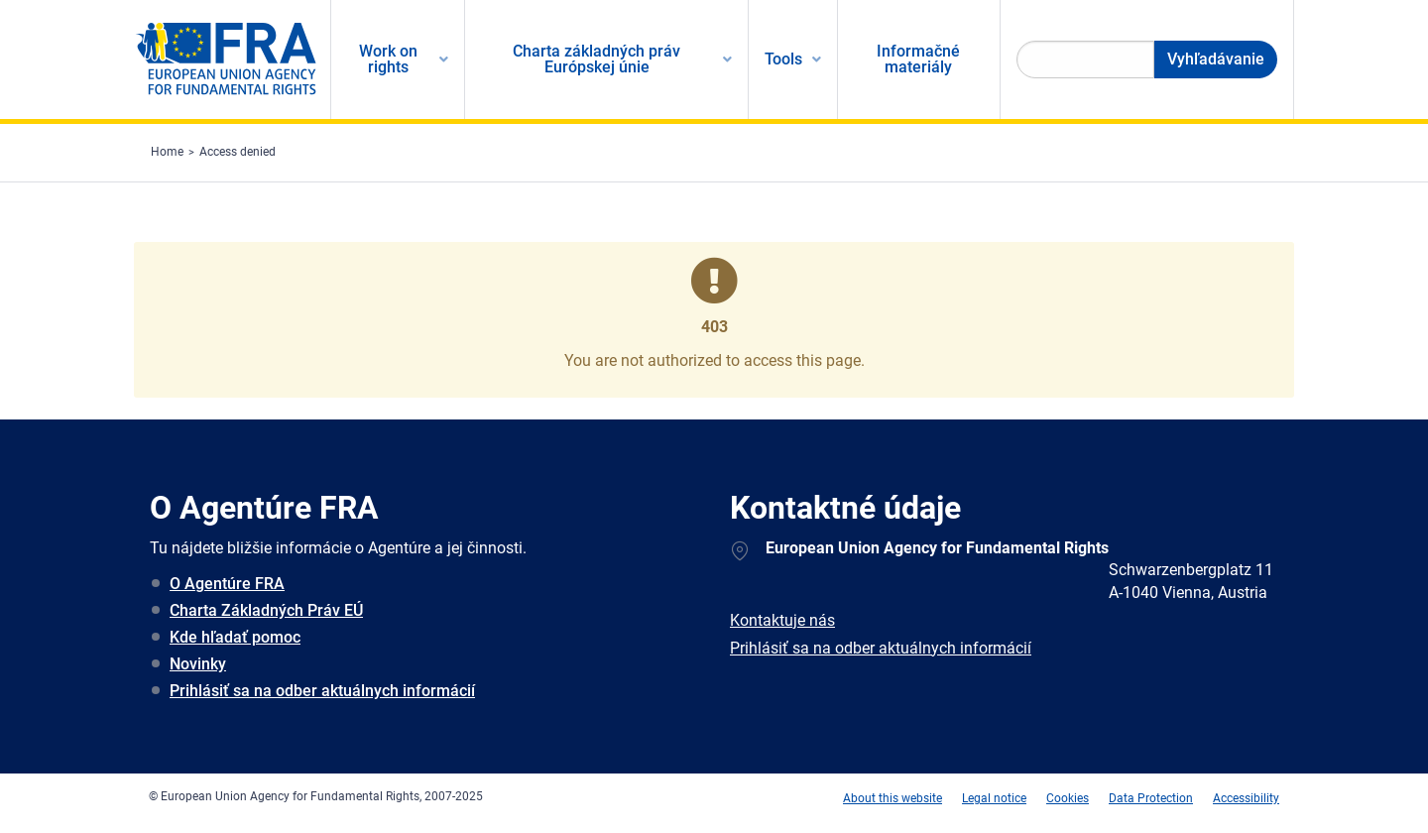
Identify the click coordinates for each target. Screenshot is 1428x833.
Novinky (198, 663)
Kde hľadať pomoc (235, 637)
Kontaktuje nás (782, 620)
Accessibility (1246, 798)
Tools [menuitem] (783, 59)
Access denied (237, 152)
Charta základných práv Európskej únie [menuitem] (596, 59)
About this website (892, 798)
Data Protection (1151, 798)
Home (167, 152)
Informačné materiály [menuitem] (918, 59)
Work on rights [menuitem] (388, 59)
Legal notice (994, 798)
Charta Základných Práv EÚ (266, 610)
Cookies (1067, 798)
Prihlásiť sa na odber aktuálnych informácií (322, 690)
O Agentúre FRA (227, 583)
